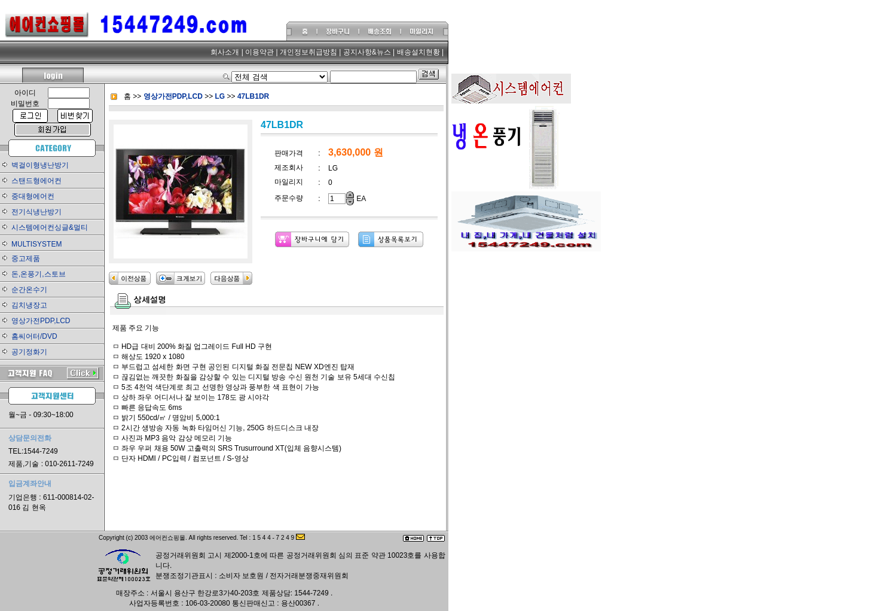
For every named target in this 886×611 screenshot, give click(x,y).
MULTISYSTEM (36, 244)
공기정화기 (29, 352)
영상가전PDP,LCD (40, 321)
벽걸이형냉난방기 (40, 165)
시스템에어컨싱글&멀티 (49, 227)
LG (221, 96)
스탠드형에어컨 (36, 181)
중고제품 (25, 258)
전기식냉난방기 (36, 212)
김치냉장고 (29, 305)
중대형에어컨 (32, 196)
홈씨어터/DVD (34, 336)
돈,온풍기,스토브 (38, 274)
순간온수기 (29, 289)
